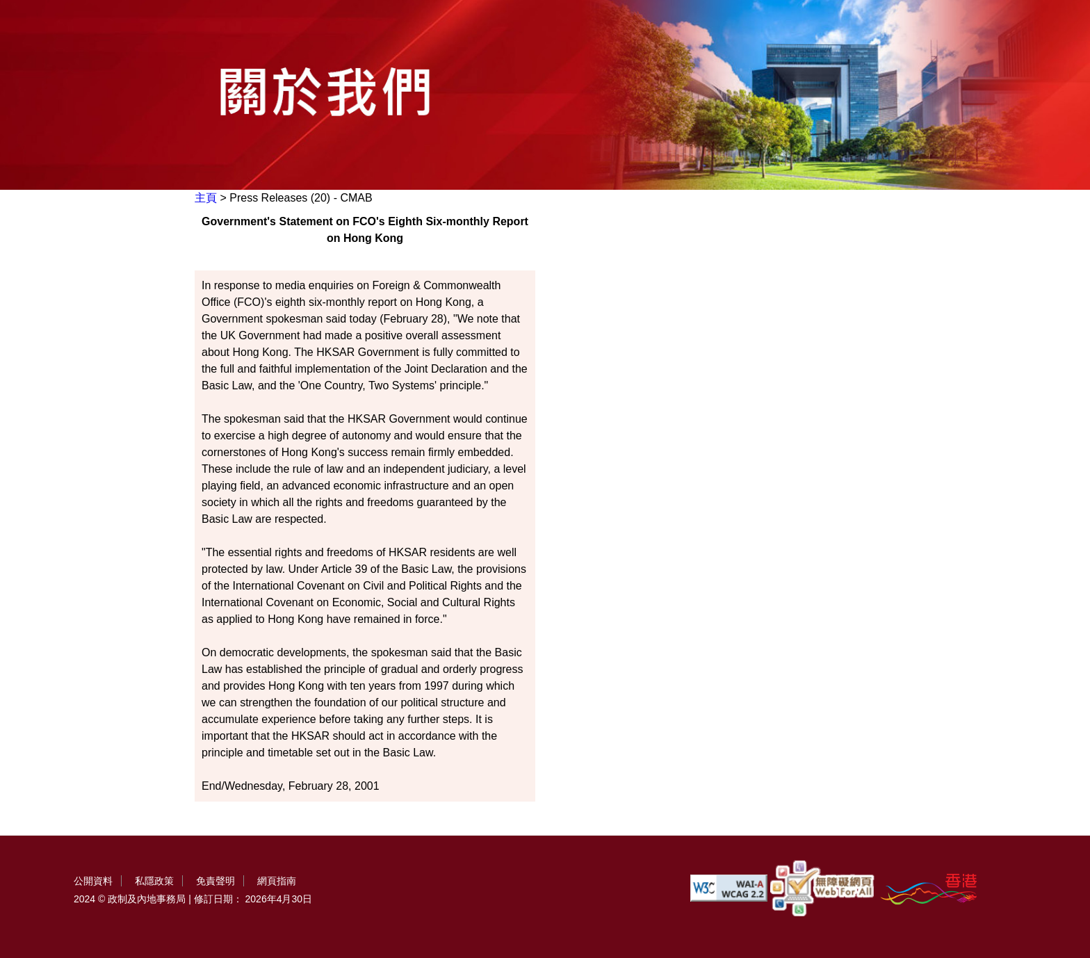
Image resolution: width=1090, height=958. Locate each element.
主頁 (206, 198)
